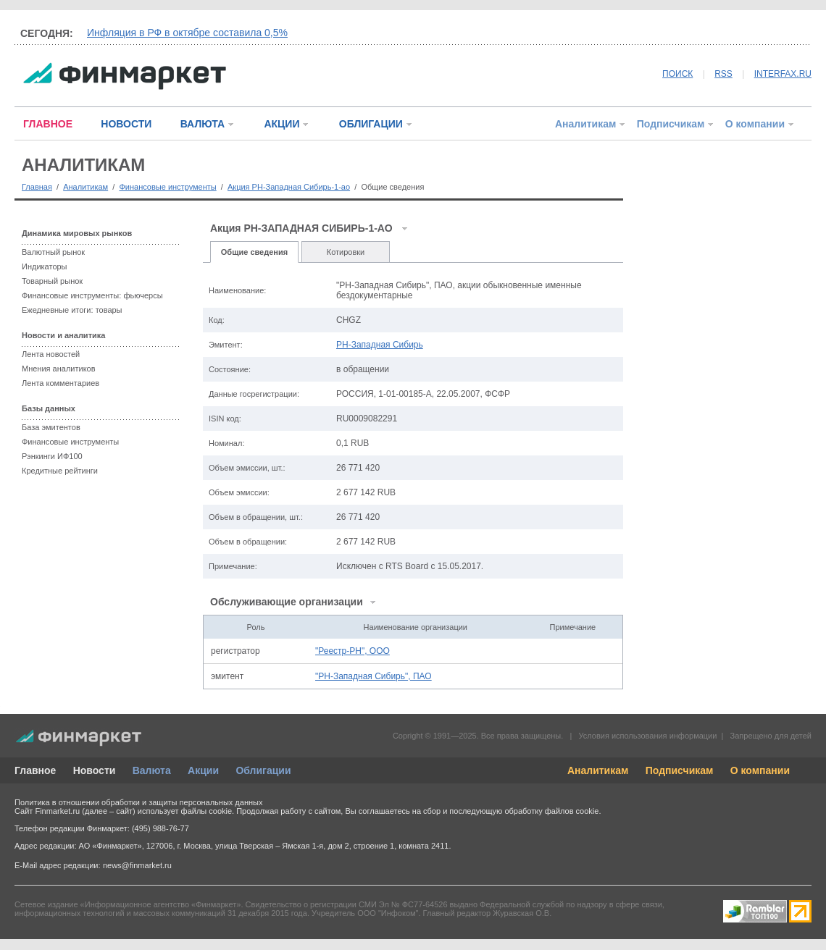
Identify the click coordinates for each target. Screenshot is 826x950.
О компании (755, 124)
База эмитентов (51, 427)
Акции (203, 770)
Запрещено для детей (771, 735)
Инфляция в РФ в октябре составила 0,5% (187, 32)
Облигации (263, 770)
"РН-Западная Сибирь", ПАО (373, 676)
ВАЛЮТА (202, 124)
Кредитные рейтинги (60, 470)
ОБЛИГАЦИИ (371, 124)
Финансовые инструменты (167, 186)
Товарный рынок (52, 281)
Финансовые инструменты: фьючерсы (92, 295)
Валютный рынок (53, 252)
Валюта (152, 770)
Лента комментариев (60, 383)
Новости (94, 770)
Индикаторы (44, 266)
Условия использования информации (647, 735)
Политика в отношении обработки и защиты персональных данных (138, 802)
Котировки (346, 252)
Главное (35, 770)
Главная (37, 186)
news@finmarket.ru (137, 865)
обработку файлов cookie (551, 811)
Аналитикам (585, 124)
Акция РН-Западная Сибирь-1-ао (289, 186)
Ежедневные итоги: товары (72, 310)
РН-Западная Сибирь (379, 345)
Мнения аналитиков (59, 368)
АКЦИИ (281, 124)
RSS (723, 74)
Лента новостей (51, 354)
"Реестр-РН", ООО (352, 651)
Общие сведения (254, 252)
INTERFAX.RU (783, 74)
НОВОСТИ (126, 124)
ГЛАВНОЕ (47, 124)
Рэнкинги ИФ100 (52, 456)
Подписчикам (671, 124)
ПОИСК (677, 74)
